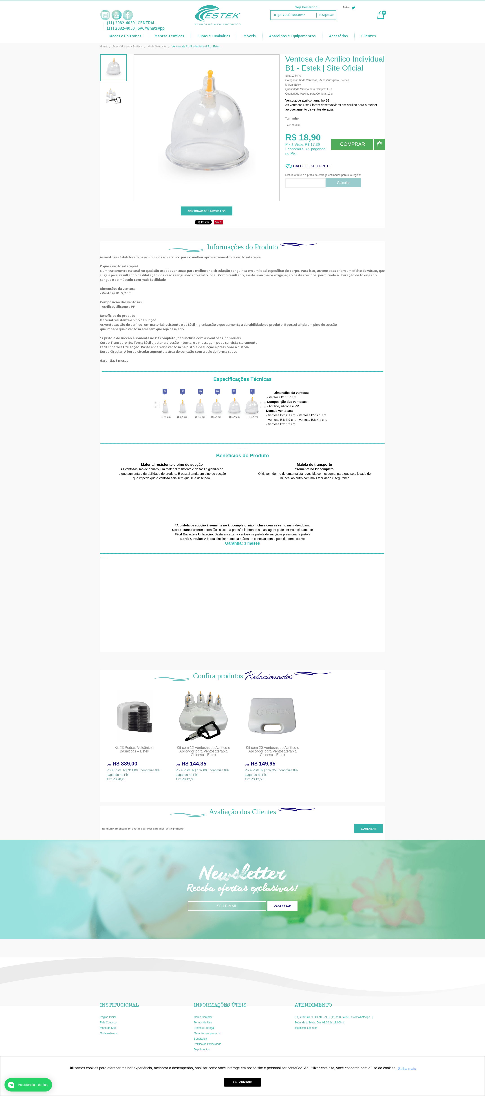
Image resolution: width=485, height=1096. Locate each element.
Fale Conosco (108, 1022)
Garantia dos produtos (207, 1033)
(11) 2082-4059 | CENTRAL (131, 22)
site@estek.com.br (306, 1027)
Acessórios (338, 35)
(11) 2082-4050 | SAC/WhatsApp (136, 28)
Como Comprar (203, 1017)
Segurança (200, 1038)
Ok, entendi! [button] (242, 1082)
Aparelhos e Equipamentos (292, 35)
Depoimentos (202, 1049)
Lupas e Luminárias (214, 35)
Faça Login (327, 7)
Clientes (368, 35)
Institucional (119, 1005)
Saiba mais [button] (407, 1069)
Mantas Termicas (169, 35)
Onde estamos (108, 1033)
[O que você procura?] (326, 15)
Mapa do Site (108, 1027)
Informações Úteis (220, 1005)
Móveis (250, 35)
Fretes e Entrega (204, 1027)
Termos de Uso (203, 1022)
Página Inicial (108, 1017)
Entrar (349, 7)
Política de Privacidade (207, 1044)
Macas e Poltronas (125, 35)
